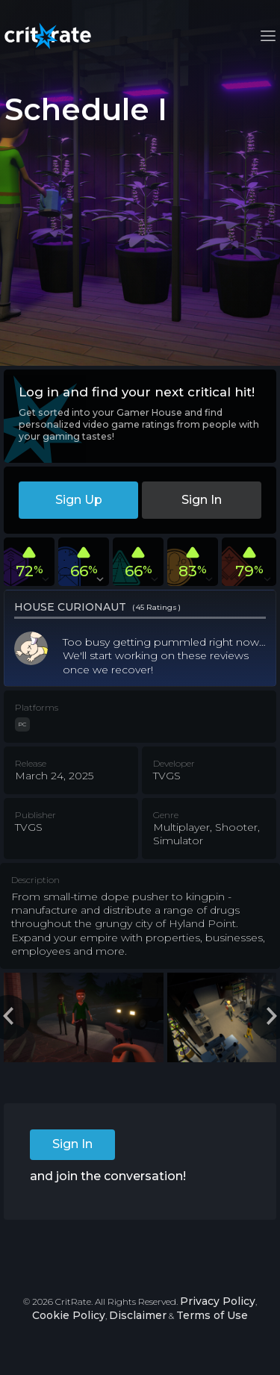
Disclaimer (138, 1315)
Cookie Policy (68, 1315)
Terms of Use (212, 1315)
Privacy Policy (217, 1301)
